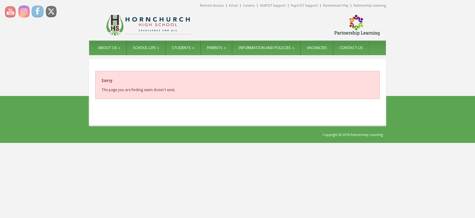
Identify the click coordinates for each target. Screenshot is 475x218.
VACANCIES (317, 47)
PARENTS (216, 47)
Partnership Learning (370, 5)
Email (233, 5)
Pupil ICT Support (304, 5)
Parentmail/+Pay (335, 5)
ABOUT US (109, 47)
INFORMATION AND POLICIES (266, 47)
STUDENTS (183, 47)
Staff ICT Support (273, 5)
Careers (249, 5)
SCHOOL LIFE (146, 47)
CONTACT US (351, 47)
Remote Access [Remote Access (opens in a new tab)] (212, 5)
